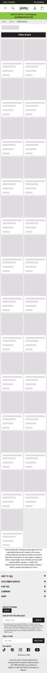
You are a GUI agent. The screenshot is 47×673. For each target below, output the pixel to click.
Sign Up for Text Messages (14, 616)
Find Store (38, 641)
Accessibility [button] (39, 2)
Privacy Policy (15, 629)
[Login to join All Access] (23, 14)
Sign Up (7, 611)
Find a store (8, 636)
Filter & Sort (23, 34)
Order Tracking (9, 2)
